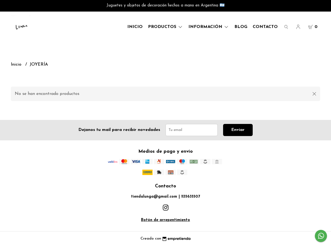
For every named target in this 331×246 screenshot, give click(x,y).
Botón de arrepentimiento (165, 220)
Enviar (238, 130)
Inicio (135, 27)
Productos (165, 27)
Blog (240, 27)
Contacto (265, 27)
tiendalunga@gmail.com (154, 197)
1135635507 (190, 197)
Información (208, 27)
